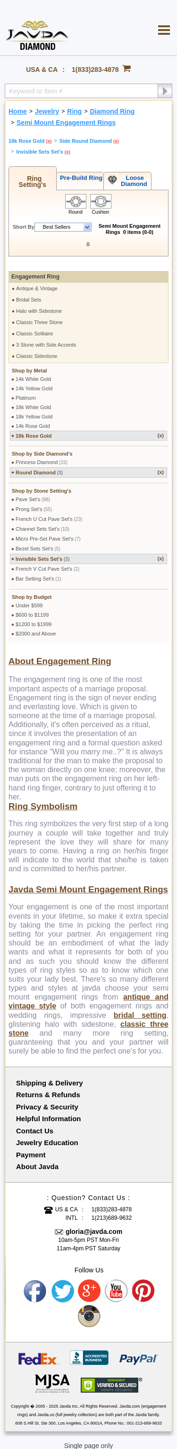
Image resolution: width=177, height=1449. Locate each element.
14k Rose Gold (33, 420)
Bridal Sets (28, 293)
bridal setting (140, 1009)
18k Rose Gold (90, 429)
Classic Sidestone (36, 350)
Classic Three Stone (39, 316)
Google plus (89, 1285)
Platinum (26, 392)
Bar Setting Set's (38, 572)
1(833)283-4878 (95, 69)
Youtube (116, 1285)
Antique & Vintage (37, 282)
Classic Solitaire (34, 327)
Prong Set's (34, 503)
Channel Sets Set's (42, 523)
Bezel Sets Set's (38, 542)
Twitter (63, 1285)
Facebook (35, 1285)
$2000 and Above (36, 627)
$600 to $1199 (32, 609)
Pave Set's (33, 493)
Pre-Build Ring (80, 177)
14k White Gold (33, 373)
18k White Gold (33, 401)
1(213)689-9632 (112, 1212)
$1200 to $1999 (33, 618)
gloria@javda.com (94, 1225)
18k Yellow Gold (34, 410)
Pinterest (144, 1285)
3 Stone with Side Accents (46, 338)
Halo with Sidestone (39, 305)
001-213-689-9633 (144, 1417)
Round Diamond (90, 466)
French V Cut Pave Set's (47, 563)
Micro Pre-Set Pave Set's (48, 532)
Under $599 (29, 599)
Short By (23, 227)
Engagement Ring (35, 270)
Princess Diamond (41, 456)
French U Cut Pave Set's (49, 513)
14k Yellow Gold (34, 382)
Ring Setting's (33, 181)
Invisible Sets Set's (90, 553)
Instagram (89, 1310)
